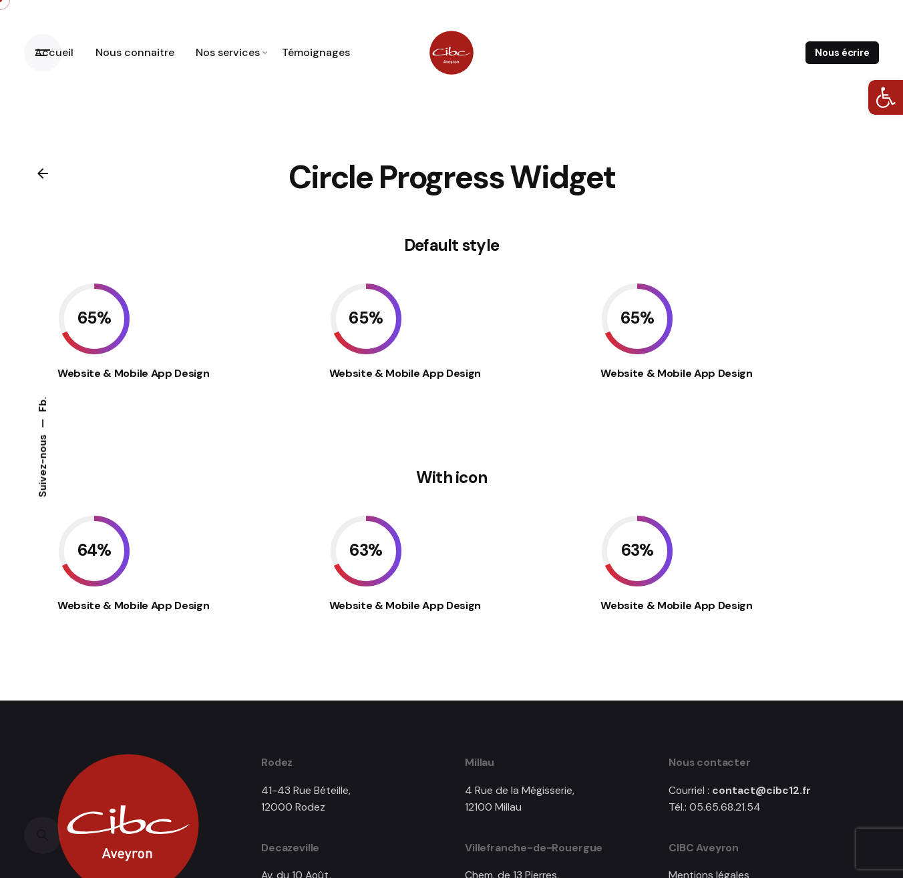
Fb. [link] (42, 404)
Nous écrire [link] (842, 53)
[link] (885, 97)
